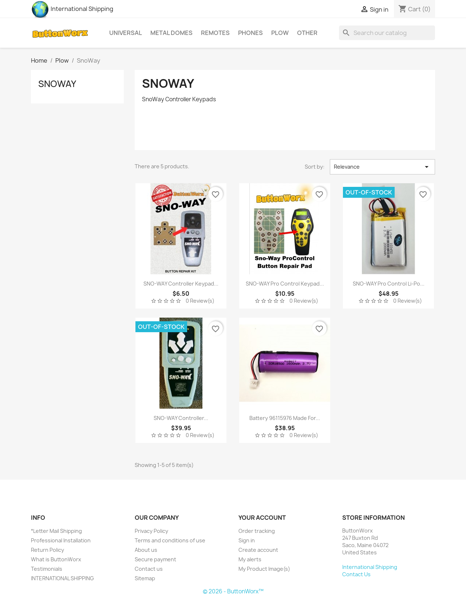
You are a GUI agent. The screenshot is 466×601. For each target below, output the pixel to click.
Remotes (215, 33)
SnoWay (57, 84)
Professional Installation (61, 540)
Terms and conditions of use (170, 540)
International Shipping (72, 9)
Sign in (246, 540)
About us (146, 549)
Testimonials (46, 568)
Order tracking (256, 530)
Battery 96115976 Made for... (284, 418)
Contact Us (356, 574)
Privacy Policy (151, 530)
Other (307, 33)
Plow (280, 33)
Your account (262, 518)
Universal (125, 33)
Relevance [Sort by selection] (382, 166)
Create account (258, 549)
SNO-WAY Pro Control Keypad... (285, 283)
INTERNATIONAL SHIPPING (62, 578)
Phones (250, 33)
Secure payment (155, 559)
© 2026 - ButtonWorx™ (233, 591)
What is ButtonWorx (56, 559)
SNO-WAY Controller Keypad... (180, 283)
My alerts (249, 559)
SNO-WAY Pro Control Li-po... (388, 283)
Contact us (149, 568)
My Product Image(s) (264, 568)
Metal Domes (171, 33)
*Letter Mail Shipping (56, 530)
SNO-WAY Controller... (181, 418)
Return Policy (47, 549)
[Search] (387, 32)
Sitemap (145, 578)
